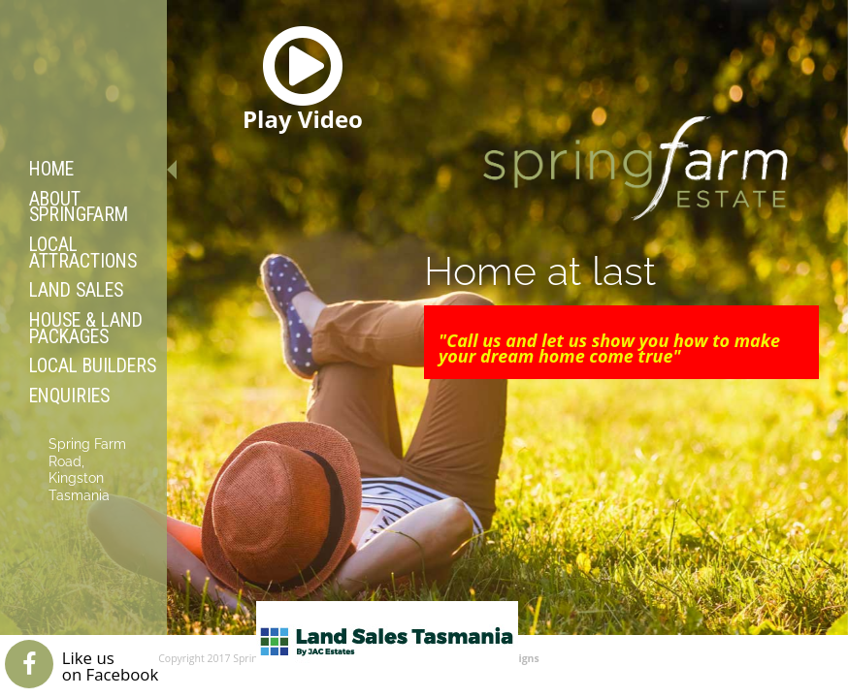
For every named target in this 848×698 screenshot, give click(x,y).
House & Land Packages (86, 328)
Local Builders (92, 366)
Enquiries (69, 396)
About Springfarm (78, 207)
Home (51, 169)
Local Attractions (83, 253)
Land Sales (76, 290)
